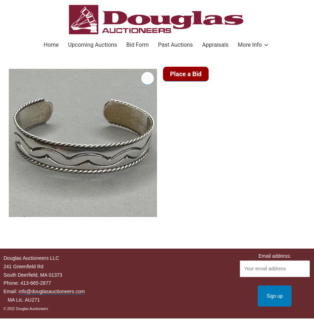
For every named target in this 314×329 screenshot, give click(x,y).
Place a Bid (186, 74)
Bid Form (137, 44)
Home (51, 44)
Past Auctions (175, 44)
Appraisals (215, 44)
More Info (250, 44)
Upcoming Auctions (92, 44)
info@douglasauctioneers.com (52, 291)
